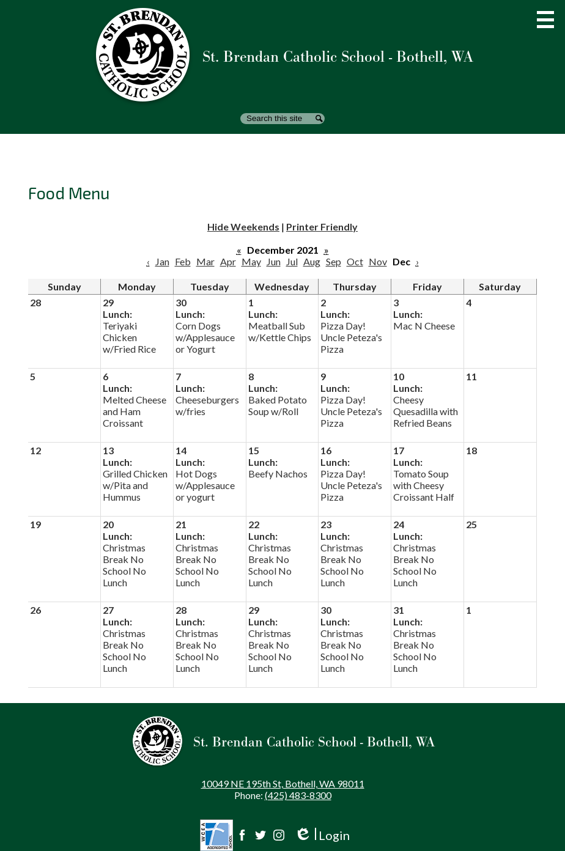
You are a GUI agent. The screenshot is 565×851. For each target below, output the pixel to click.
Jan (162, 261)
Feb (183, 261)
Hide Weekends (243, 226)
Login (322, 835)
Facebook (242, 835)
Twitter (260, 835)
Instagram (278, 835)
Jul (292, 261)
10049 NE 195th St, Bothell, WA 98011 (282, 783)
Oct (355, 261)
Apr (228, 261)
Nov (378, 261)
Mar (205, 261)
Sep (333, 261)
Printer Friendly (322, 226)
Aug (311, 261)
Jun (274, 261)
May (251, 261)
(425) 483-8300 (298, 795)
